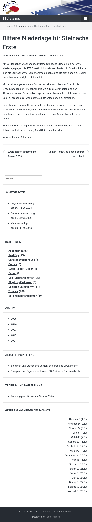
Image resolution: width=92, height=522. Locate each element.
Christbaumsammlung (21, 259)
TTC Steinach (12, 18)
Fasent (12, 273)
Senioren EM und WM (21, 286)
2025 (14, 318)
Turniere (13, 291)
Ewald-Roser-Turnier (20, 268)
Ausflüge (13, 255)
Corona (12, 264)
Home (8, 26)
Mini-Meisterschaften (21, 277)
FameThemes (52, 516)
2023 (14, 329)
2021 (14, 340)
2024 (14, 324)
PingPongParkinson (20, 282)
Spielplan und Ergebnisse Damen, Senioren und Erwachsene (44, 365)
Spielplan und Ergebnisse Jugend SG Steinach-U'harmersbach (45, 371)
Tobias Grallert (57, 55)
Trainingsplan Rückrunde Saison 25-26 (32, 396)
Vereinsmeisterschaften (22, 295)
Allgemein (19, 26)
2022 (14, 335)
